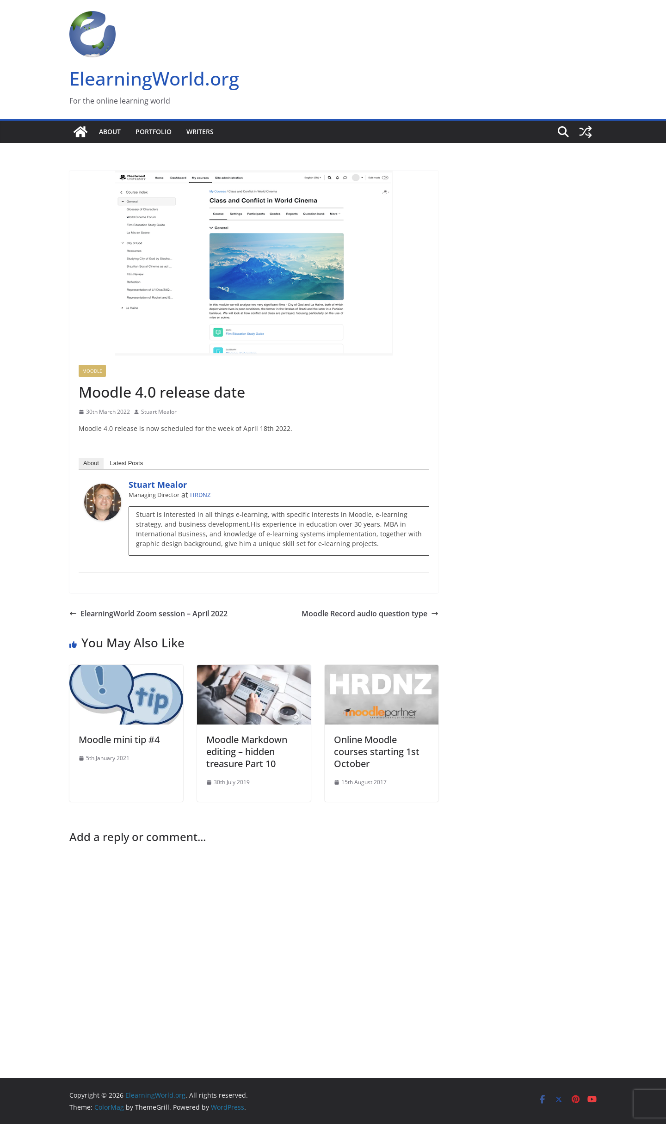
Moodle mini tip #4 (119, 739)
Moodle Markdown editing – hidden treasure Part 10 (246, 751)
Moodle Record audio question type (370, 613)
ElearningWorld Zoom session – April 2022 (148, 613)
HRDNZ (200, 495)
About (110, 131)
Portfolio (154, 131)
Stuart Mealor (159, 412)
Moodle (92, 371)
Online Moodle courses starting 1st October (376, 751)
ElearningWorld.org (154, 78)
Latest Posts (126, 463)
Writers (200, 131)
